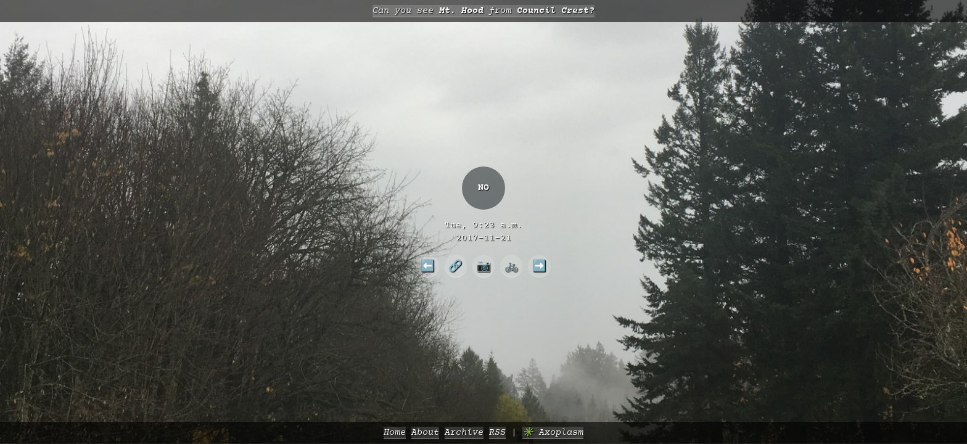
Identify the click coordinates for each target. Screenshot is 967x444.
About (425, 432)
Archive (464, 432)
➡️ (539, 266)
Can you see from (483, 11)
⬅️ (428, 266)
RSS (497, 432)
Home (395, 432)
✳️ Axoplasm (552, 432)
